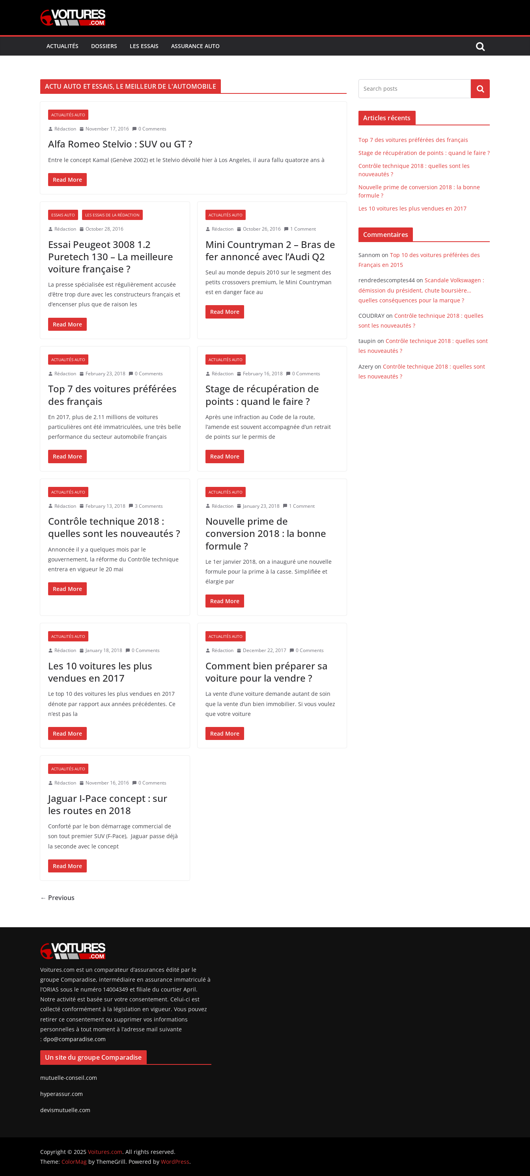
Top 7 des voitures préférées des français (112, 394)
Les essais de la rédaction (112, 215)
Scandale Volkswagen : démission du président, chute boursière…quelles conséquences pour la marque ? (421, 290)
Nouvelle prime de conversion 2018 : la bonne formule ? (265, 533)
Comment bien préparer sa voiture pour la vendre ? (266, 671)
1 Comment (300, 229)
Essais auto (63, 215)
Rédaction (65, 128)
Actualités (62, 46)
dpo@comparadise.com (74, 1039)
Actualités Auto (68, 114)
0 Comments (149, 128)
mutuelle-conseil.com (68, 1077)
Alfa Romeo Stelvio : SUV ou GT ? (120, 143)
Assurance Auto (195, 46)
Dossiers (104, 46)
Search (480, 88)
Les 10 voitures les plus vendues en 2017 (100, 671)
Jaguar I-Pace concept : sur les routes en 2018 (107, 804)
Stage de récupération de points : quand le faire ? (262, 394)
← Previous (57, 897)
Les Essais (144, 46)
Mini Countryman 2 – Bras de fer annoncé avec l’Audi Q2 (270, 250)
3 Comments (146, 506)
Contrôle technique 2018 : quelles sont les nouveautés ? (114, 527)
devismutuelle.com (65, 1110)
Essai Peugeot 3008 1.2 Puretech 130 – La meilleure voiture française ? (110, 256)
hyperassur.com (61, 1094)
